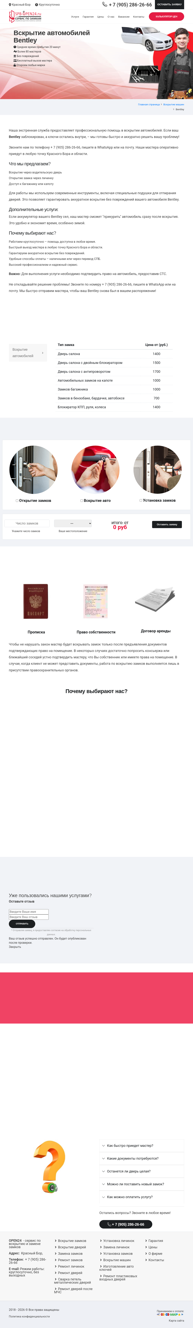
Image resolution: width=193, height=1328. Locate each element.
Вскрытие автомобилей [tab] (27, 352)
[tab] (141, 1145)
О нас (111, 16)
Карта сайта (176, 1320)
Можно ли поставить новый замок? (135, 1184)
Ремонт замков (70, 1260)
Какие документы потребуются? (133, 1158)
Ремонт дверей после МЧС (73, 1290)
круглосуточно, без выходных (26, 1272)
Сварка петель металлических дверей (72, 1280)
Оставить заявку (169, 4)
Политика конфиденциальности (29, 1316)
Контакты (138, 16)
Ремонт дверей (70, 1273)
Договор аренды (156, 631)
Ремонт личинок (71, 1266)
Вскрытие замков (72, 1241)
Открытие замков (35, 500)
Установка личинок (118, 1241)
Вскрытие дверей (72, 1247)
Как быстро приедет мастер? (130, 1146)
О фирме (155, 1254)
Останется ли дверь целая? (129, 1171)
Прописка (36, 632)
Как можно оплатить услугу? (130, 1197)
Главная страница (149, 104)
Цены (100, 16)
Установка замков (159, 500)
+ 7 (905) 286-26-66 (65, 147)
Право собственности (96, 632)
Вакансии (123, 16)
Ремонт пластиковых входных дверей (118, 1277)
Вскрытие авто (97, 500)
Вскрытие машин (173, 104)
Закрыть (15, 947)
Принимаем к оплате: (170, 1313)
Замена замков (70, 1254)
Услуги (75, 16)
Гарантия (88, 16)
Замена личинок (116, 1247)
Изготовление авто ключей (116, 1268)
